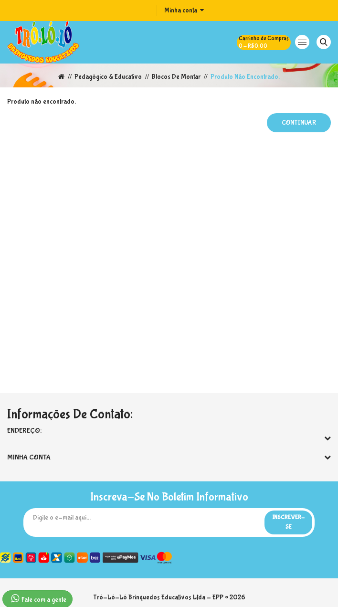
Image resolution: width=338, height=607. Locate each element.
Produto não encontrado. (245, 77)
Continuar (299, 123)
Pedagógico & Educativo (108, 77)
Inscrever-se (288, 522)
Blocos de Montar (176, 77)
